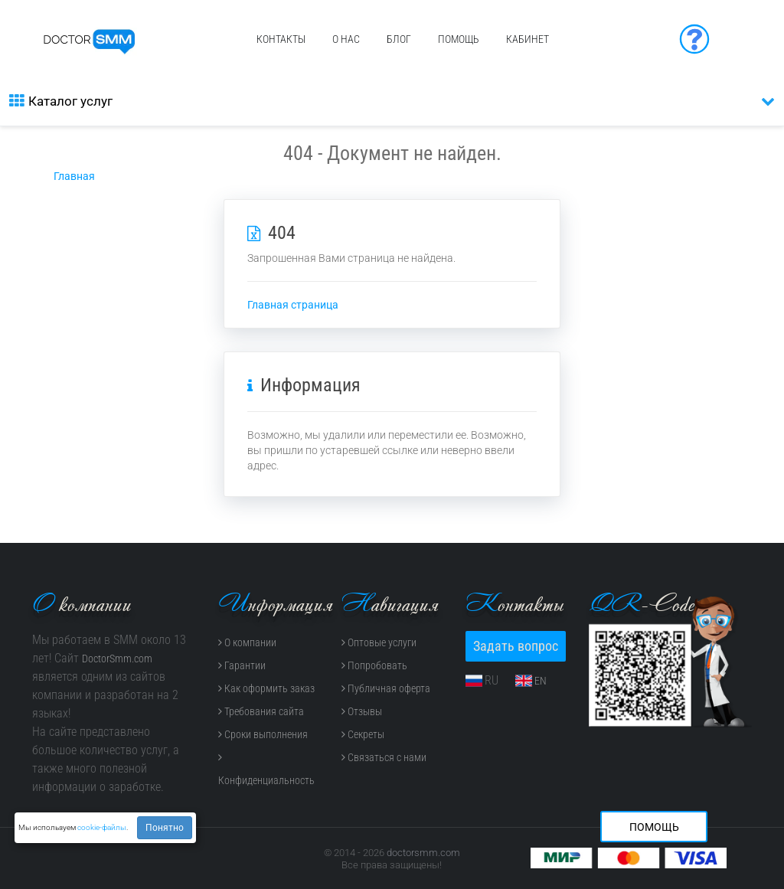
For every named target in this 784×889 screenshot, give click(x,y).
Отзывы (361, 711)
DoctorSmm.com (117, 658)
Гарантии (242, 665)
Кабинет (527, 39)
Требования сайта (261, 711)
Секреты (362, 734)
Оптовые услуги (378, 642)
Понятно (164, 827)
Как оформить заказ (266, 688)
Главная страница (292, 305)
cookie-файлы (101, 827)
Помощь (458, 39)
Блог (399, 39)
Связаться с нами (383, 757)
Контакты (280, 39)
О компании (247, 642)
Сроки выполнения (263, 734)
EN (540, 681)
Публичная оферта (385, 688)
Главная (74, 176)
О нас (346, 39)
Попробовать (374, 665)
